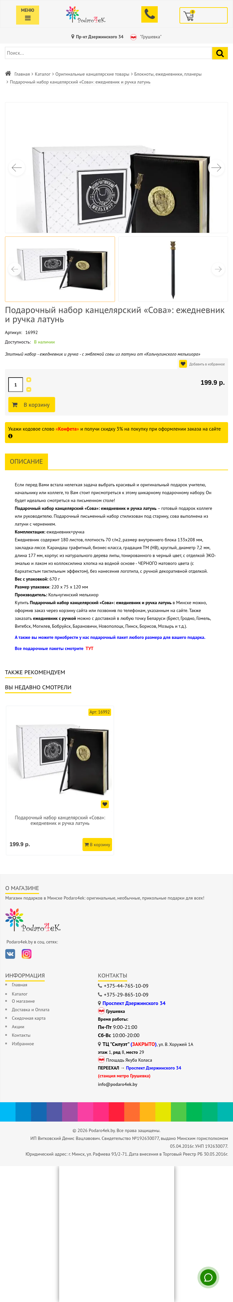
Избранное (23, 1044)
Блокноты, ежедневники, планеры (168, 74)
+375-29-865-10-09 (126, 994)
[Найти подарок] (220, 53)
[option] (60, 780)
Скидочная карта (29, 1018)
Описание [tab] (26, 461)
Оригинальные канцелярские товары (92, 74)
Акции (18, 1027)
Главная (22, 74)
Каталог (43, 74)
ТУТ (89, 648)
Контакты (21, 1035)
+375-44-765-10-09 (126, 985)
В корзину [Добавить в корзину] (36, 405)
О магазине (23, 1001)
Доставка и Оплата (30, 1010)
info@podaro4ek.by (117, 1084)
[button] (216, 167)
